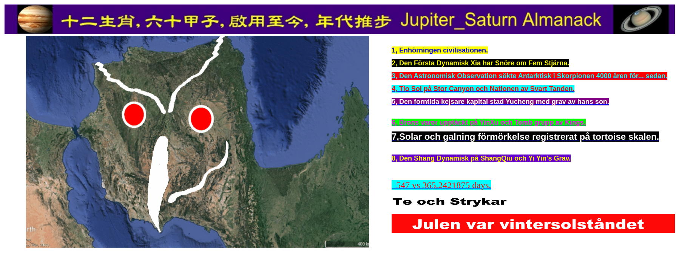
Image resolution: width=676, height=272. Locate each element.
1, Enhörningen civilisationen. (440, 50)
